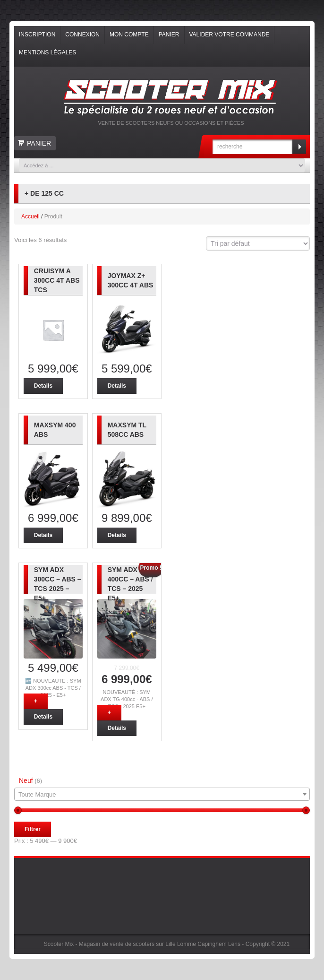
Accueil (30, 216)
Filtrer (33, 829)
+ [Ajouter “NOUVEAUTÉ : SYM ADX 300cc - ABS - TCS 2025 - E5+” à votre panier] (35, 701)
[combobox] (162, 794)
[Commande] (258, 243)
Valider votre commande (229, 34)
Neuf (26, 780)
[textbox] (162, 794)
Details (43, 385)
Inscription (37, 34)
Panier (169, 34)
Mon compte (129, 34)
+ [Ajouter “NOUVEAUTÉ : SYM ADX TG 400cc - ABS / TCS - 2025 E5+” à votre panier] (109, 712)
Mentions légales (47, 52)
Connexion (82, 34)
